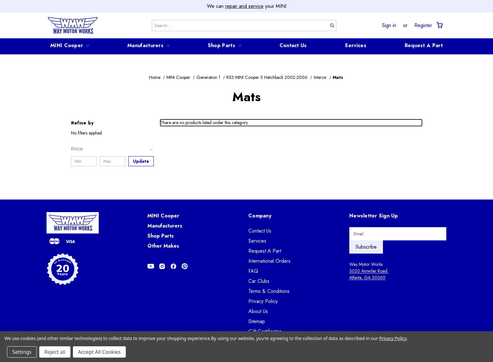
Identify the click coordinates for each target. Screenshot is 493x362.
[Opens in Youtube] (150, 266)
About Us (258, 311)
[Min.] (84, 161)
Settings (21, 351)
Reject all (54, 351)
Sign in (389, 25)
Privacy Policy (263, 301)
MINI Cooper (69, 45)
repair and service (244, 6)
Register (423, 25)
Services (355, 45)
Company (259, 215)
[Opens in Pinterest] (184, 266)
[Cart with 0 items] (439, 25)
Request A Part (424, 45)
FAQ (253, 271)
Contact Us (293, 45)
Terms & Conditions (269, 291)
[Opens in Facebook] (173, 266)
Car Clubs (258, 281)
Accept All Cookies (99, 351)
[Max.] (112, 161)
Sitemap (256, 321)
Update (141, 161)
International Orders (269, 261)
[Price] (112, 149)
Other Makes (163, 246)
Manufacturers (148, 45)
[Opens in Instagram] (162, 266)
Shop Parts (224, 45)
